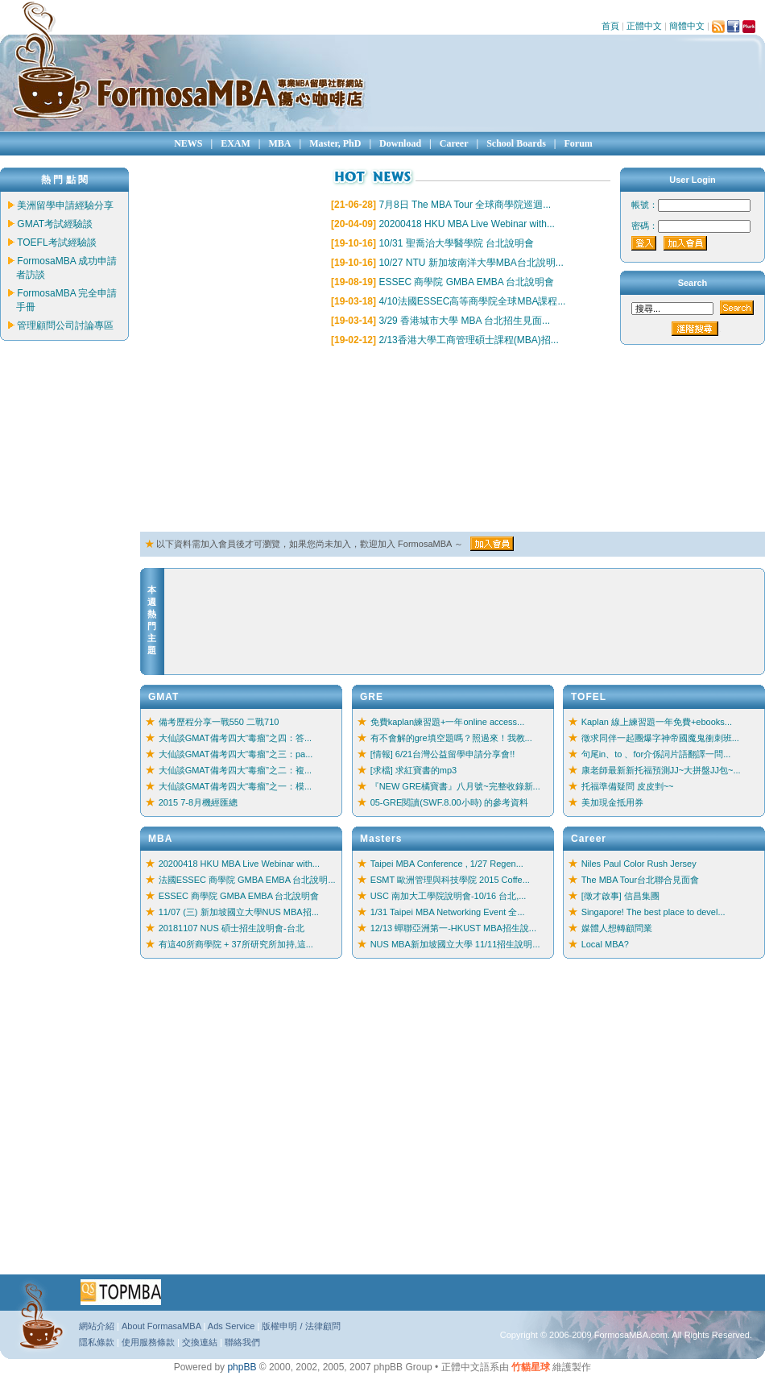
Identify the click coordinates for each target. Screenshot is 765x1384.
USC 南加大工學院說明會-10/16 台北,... (448, 896)
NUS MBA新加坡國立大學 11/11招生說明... (455, 944)
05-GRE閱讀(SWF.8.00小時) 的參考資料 (449, 802)
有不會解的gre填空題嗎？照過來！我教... (451, 738)
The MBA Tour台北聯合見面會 (640, 880)
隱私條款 (96, 1342)
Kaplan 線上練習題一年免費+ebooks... (656, 722)
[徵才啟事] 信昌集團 (620, 896)
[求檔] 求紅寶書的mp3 (413, 770)
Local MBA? (605, 944)
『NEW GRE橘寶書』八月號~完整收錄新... (455, 786)
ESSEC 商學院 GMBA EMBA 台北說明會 (466, 282)
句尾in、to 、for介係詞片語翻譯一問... (656, 754)
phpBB (241, 1367)
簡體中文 (687, 26)
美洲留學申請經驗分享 (65, 205)
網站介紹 (96, 1326)
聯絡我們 (242, 1342)
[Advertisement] (221, 439)
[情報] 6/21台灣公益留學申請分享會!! (442, 754)
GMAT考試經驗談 (55, 224)
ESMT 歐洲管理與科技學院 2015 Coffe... (450, 880)
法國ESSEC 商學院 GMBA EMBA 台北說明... (247, 880)
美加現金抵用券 (612, 802)
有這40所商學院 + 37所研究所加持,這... (236, 944)
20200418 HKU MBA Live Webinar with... (466, 224)
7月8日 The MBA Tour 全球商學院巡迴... (464, 204)
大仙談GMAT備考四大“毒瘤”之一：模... (235, 786)
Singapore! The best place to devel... (653, 912)
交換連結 (199, 1342)
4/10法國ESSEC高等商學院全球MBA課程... (471, 301)
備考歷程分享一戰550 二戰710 (219, 722)
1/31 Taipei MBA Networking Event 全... (447, 912)
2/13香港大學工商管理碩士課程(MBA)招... (468, 340)
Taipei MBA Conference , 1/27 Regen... (446, 863)
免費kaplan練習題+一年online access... (447, 722)
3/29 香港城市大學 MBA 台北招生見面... (464, 320)
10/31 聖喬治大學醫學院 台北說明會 (456, 243)
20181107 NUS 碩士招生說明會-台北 (231, 928)
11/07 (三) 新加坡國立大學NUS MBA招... (239, 912)
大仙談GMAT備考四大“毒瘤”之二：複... (235, 770)
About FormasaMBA (161, 1326)
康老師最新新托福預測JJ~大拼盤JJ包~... (661, 770)
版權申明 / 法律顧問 (301, 1326)
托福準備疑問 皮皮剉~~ (627, 786)
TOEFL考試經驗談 (56, 242)
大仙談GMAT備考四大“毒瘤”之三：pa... (236, 754)
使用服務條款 (148, 1342)
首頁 (610, 26)
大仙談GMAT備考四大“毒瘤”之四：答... (235, 738)
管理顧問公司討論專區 (65, 325)
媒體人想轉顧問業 (616, 928)
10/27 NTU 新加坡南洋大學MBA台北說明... (470, 262)
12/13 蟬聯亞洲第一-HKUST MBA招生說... (453, 928)
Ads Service (231, 1326)
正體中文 (644, 26)
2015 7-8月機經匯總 (198, 802)
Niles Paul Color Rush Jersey (639, 863)
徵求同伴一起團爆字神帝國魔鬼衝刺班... (660, 738)
